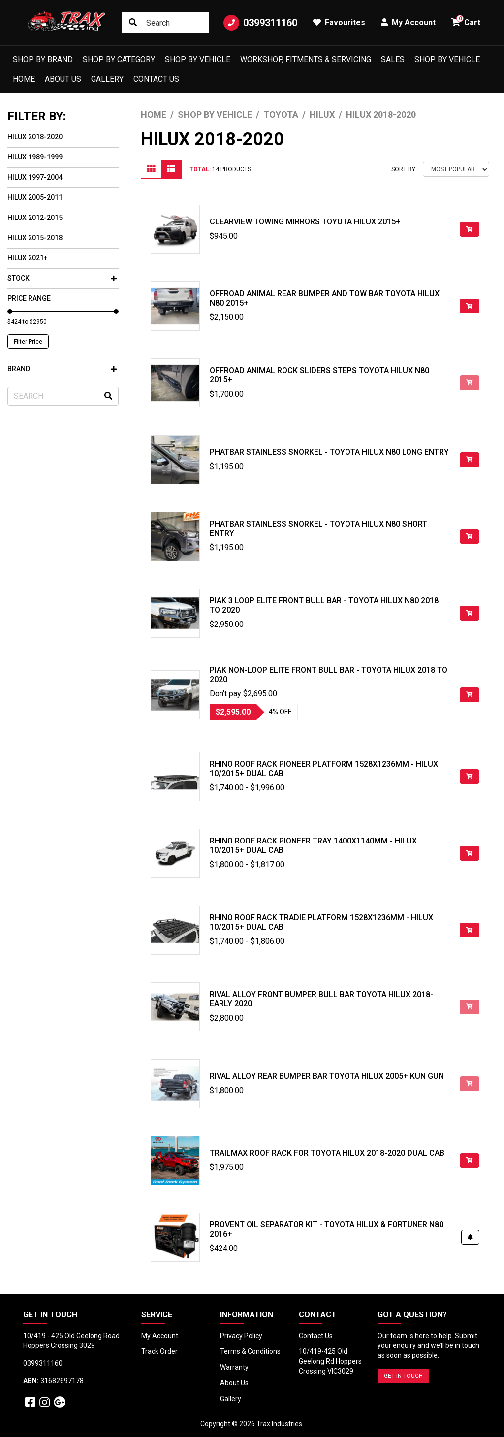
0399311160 (260, 23)
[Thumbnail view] (151, 169)
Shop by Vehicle (197, 59)
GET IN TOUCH (403, 1376)
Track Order (159, 1351)
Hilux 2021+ (27, 258)
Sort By (403, 169)
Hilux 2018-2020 (35, 137)
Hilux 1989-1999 (35, 157)
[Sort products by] (456, 169)
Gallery (107, 79)
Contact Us (156, 79)
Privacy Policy (241, 1336)
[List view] (171, 169)
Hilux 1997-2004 (35, 177)
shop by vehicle (447, 59)
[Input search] (165, 22)
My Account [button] (408, 22)
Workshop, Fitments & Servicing (305, 59)
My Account (159, 1336)
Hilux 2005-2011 (35, 197)
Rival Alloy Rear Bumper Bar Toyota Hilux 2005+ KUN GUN (327, 1076)
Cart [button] (465, 21)
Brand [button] (62, 369)
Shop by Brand (43, 59)
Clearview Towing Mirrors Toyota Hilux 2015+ (305, 221)
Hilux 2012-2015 (35, 217)
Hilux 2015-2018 (35, 238)
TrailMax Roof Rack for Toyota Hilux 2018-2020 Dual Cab (327, 1152)
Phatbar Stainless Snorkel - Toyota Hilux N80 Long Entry (329, 452)
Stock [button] (62, 278)
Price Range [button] (29, 298)
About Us (63, 79)
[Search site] (133, 22)
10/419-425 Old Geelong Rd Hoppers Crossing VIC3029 (330, 1361)
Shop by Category (119, 59)
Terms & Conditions (250, 1351)
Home (24, 79)
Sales (393, 59)
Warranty (234, 1367)
